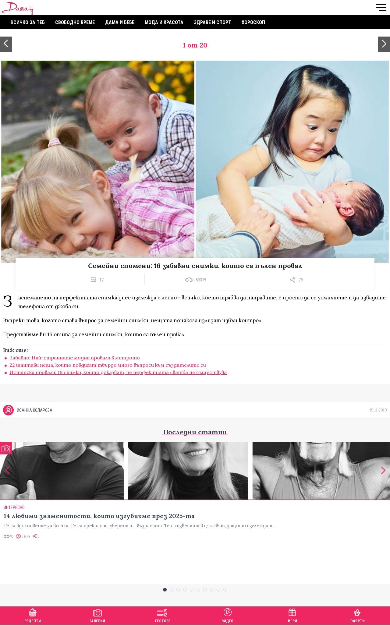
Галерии (97, 614)
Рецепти (32, 614)
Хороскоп (253, 22)
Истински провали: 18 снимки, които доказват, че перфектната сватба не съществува (118, 372)
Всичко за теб (28, 22)
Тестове (162, 614)
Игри (292, 614)
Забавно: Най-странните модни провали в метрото (74, 358)
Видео (227, 614)
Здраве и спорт (212, 22)
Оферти (357, 614)
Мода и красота (164, 22)
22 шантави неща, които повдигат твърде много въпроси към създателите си (107, 365)
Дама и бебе (119, 22)
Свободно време (75, 22)
